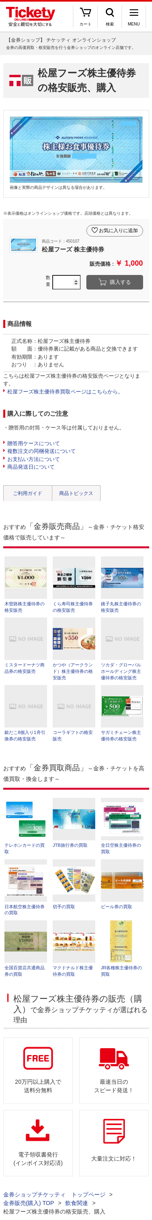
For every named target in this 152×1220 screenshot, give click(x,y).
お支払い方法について (33, 459)
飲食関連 (76, 1203)
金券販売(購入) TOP (28, 1203)
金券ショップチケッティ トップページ (54, 1194)
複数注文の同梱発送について (41, 451)
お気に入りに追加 (118, 230)
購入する (120, 282)
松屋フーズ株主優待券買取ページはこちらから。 (65, 392)
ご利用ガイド (27, 493)
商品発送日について (31, 467)
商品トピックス (76, 493)
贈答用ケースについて (33, 443)
